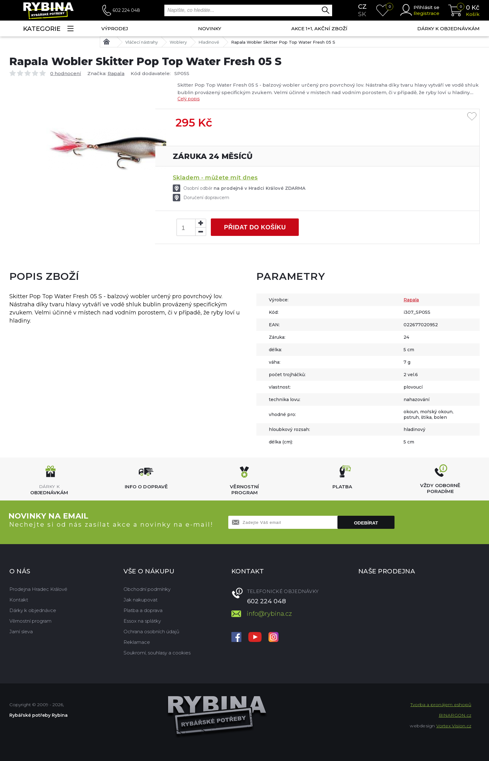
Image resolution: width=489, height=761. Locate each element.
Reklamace (136, 642)
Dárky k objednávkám (448, 28)
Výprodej (114, 28)
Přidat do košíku (255, 227)
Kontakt (18, 600)
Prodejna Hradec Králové (38, 589)
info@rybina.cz (269, 613)
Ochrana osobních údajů (151, 631)
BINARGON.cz (455, 715)
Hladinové (209, 42)
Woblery (178, 42)
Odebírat (366, 522)
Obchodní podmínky (147, 589)
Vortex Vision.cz (453, 726)
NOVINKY (209, 28)
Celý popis (188, 99)
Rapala (116, 73)
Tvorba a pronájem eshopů (440, 704)
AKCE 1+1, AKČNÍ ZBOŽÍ (319, 28)
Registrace (426, 13)
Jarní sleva (21, 631)
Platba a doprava (142, 610)
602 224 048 (126, 10)
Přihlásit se (426, 7)
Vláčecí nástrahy (141, 42)
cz (362, 6)
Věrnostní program (30, 621)
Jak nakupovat (140, 600)
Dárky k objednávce (32, 610)
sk (362, 14)
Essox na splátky (142, 621)
